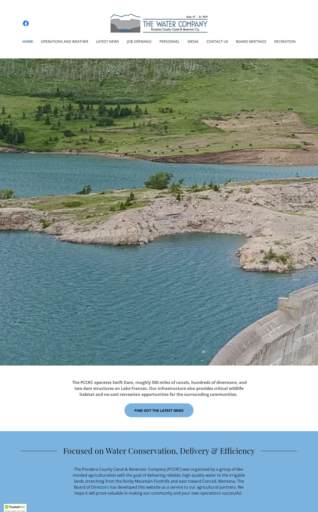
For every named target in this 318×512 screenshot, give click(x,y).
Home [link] (27, 41)
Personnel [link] (169, 41)
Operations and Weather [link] (64, 41)
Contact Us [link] (217, 41)
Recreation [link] (285, 41)
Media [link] (193, 41)
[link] (26, 23)
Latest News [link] (107, 41)
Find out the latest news (159, 410)
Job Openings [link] (139, 41)
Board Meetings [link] (251, 41)
